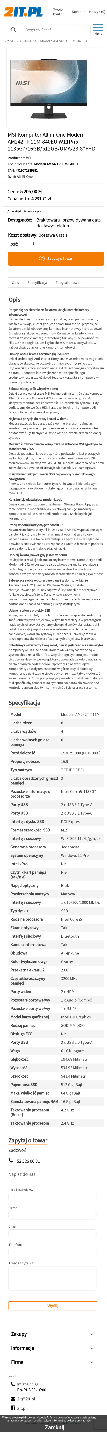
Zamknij (54, 1427)
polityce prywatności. (79, 1420)
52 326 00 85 (28, 1384)
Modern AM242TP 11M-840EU (63, 41)
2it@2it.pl (26, 1399)
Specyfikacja (37, 282)
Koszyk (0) (97, 11)
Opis (15, 282)
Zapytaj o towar (68, 282)
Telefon (14, 1244)
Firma (13, 1207)
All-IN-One (28, 41)
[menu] (98, 29)
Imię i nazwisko (20, 1189)
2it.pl (9, 41)
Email (13, 1226)
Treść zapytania (20, 1263)
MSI (28, 158)
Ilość (12, 244)
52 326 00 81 (28, 1161)
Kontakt (78, 11)
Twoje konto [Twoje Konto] (58, 11)
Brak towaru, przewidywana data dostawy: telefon (69, 223)
